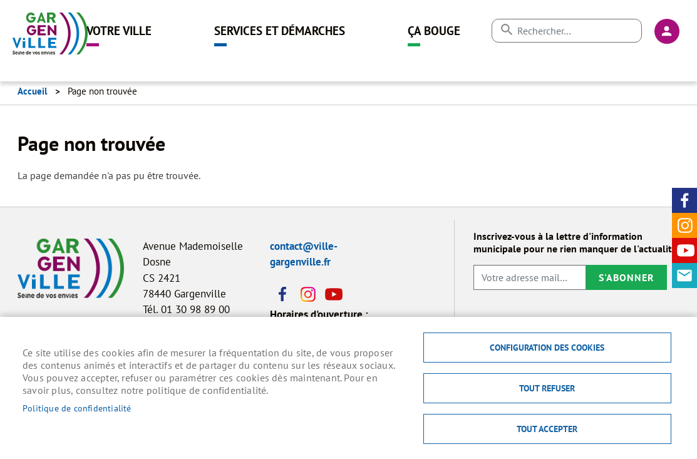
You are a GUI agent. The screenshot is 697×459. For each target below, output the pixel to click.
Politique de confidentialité (77, 408)
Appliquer (506, 29)
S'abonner (626, 277)
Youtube (684, 250)
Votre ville (119, 30)
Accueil (32, 91)
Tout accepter (547, 429)
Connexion (666, 31)
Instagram (684, 225)
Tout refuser (547, 388)
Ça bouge (434, 30)
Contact (684, 275)
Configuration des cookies (547, 347)
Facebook (684, 200)
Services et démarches (279, 30)
